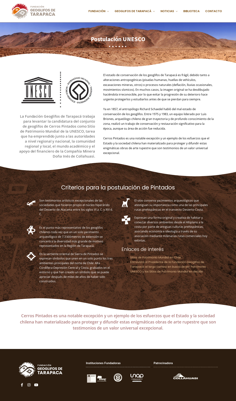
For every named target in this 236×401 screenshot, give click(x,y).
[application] (107, 11)
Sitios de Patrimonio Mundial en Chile (155, 257)
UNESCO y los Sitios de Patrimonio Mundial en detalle (166, 271)
